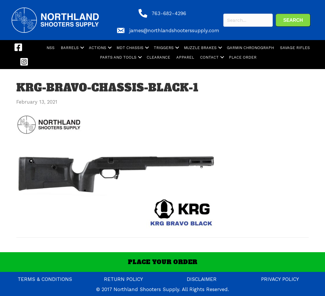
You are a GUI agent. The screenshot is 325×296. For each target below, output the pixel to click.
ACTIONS (97, 48)
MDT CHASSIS (129, 48)
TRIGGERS (164, 48)
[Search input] (248, 20)
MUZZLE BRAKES (200, 48)
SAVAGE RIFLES (295, 48)
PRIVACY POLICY (280, 279)
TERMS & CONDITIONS (45, 279)
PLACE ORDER (242, 57)
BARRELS (70, 48)
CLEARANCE (158, 57)
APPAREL (185, 57)
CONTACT (209, 57)
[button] (293, 20)
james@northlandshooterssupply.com (174, 30)
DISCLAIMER (202, 279)
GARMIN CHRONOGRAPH (250, 48)
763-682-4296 (169, 13)
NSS (50, 48)
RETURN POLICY (123, 279)
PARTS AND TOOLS (118, 57)
